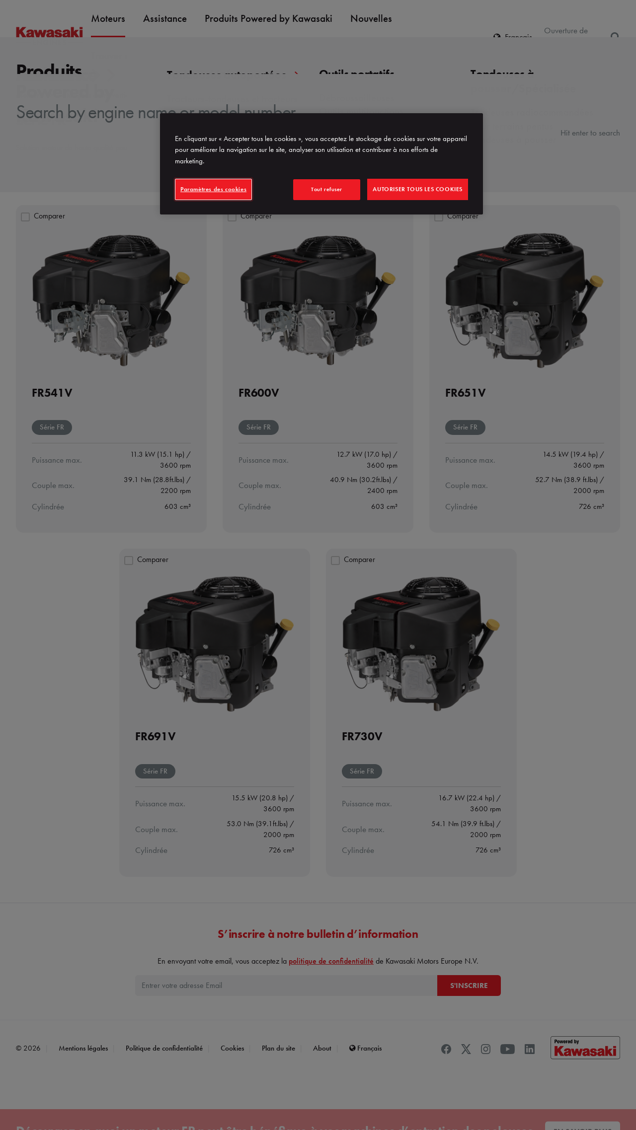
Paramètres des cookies (213, 189)
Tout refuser (326, 189)
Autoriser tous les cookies (418, 189)
